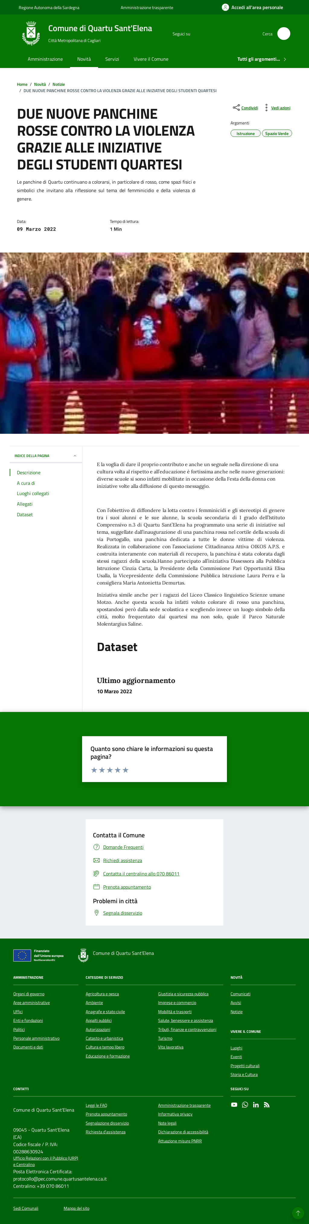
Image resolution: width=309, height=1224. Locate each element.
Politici (19, 1029)
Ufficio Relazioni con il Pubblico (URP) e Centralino (45, 1161)
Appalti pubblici (99, 1020)
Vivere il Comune (151, 59)
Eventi (236, 1056)
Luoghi (236, 1048)
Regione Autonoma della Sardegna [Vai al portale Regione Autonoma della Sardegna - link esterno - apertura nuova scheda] (49, 7)
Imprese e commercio (177, 1002)
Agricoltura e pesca (102, 993)
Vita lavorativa (170, 1047)
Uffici (18, 1011)
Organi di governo (28, 993)
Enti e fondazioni (28, 1020)
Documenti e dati (28, 1047)
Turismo (165, 1038)
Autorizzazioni (98, 1029)
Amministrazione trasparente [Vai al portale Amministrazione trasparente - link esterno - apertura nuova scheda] (147, 7)
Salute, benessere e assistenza (185, 1020)
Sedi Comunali (25, 1208)
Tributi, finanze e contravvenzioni (187, 1029)
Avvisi (236, 1002)
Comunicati (240, 993)
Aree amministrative (31, 1002)
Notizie (237, 1011)
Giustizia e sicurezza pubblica (183, 993)
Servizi (112, 59)
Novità (84, 59)
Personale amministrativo (36, 1038)
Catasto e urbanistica (104, 1038)
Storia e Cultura (244, 1074)
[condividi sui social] (245, 107)
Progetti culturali (245, 1065)
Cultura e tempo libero (105, 1047)
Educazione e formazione (108, 1056)
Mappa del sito (76, 1208)
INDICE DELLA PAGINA (45, 456)
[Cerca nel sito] (283, 33)
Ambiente (94, 1002)
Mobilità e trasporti (175, 1011)
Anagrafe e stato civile (105, 1011)
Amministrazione (45, 59)
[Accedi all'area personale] (252, 7)
